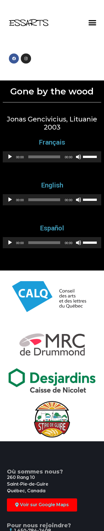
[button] (92, 22)
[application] (52, 156)
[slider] (44, 156)
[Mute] (78, 157)
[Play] (10, 157)
